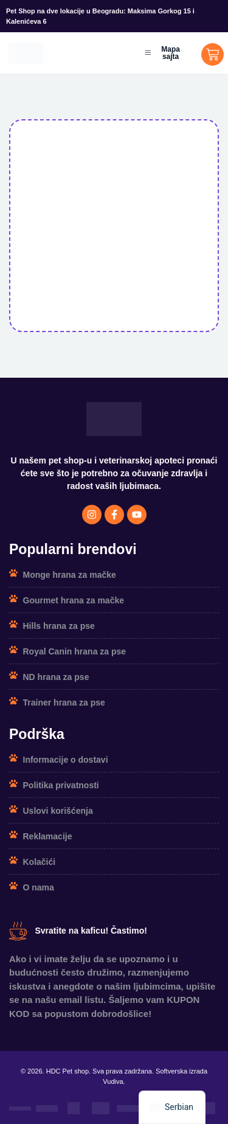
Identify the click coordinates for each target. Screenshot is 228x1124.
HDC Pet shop (67, 1071)
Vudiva (113, 1081)
